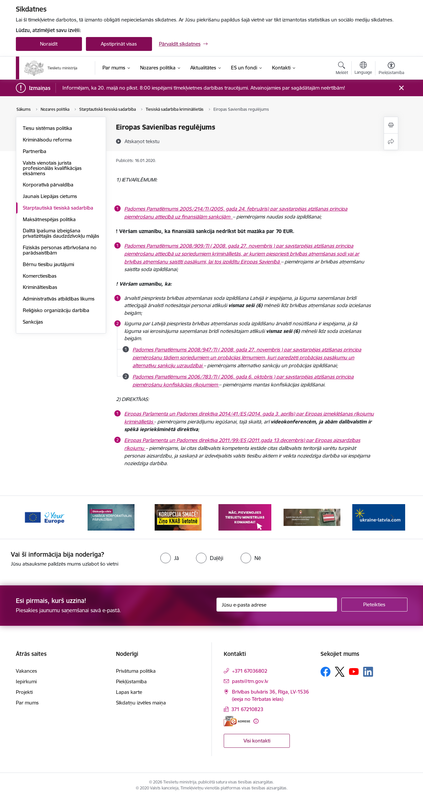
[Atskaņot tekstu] (142, 141)
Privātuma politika (136, 671)
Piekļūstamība (131, 681)
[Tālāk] (392, 517)
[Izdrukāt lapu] (391, 125)
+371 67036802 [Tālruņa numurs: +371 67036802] (249, 671)
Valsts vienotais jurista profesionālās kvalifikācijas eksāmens (52, 168)
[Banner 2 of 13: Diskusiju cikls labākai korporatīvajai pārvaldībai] (111, 517)
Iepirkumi (26, 681)
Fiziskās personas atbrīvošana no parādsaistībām (59, 250)
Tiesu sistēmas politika (47, 128)
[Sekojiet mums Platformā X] (340, 672)
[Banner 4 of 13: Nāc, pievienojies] (244, 517)
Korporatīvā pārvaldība (48, 184)
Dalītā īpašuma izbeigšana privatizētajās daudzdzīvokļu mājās (61, 233)
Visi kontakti (257, 741)
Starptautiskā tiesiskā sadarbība (58, 208)
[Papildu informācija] (255, 721)
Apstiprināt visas (119, 44)
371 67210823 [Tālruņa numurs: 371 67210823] (247, 709)
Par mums (27, 702)
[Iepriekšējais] (31, 517)
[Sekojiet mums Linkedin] (368, 672)
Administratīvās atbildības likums (59, 299)
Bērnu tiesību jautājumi (48, 264)
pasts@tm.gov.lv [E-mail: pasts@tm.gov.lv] (250, 681)
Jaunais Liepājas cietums (50, 196)
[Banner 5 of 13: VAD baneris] (312, 517)
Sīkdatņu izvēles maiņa (141, 702)
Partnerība (34, 151)
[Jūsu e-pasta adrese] (276, 605)
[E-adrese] (237, 721)
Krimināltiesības (40, 287)
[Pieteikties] (374, 605)
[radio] (169, 558)
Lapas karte (129, 692)
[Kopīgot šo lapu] (391, 142)
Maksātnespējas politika (49, 219)
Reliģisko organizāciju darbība (56, 310)
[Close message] (401, 88)
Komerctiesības (40, 276)
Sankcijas (33, 322)
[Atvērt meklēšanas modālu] (341, 69)
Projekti (24, 692)
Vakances (26, 671)
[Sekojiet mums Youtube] (354, 671)
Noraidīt (49, 44)
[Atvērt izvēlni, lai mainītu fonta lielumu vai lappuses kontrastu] (391, 69)
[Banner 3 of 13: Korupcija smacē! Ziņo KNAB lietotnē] (178, 517)
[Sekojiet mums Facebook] (325, 672)
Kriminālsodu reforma (47, 140)
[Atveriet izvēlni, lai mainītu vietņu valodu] (363, 68)
